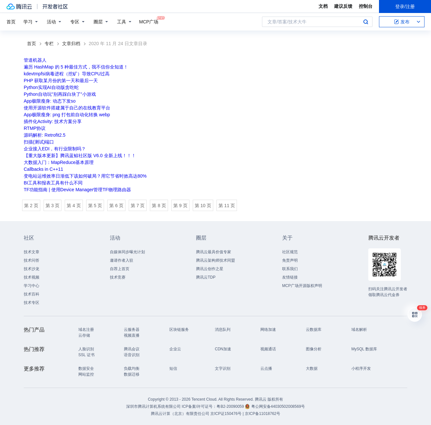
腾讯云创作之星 (209, 269)
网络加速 (268, 329)
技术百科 (31, 294)
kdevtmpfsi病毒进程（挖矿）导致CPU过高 (67, 73)
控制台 (365, 6)
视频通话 (268, 349)
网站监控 (86, 374)
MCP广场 (148, 21)
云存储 (84, 335)
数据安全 (86, 368)
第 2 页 (31, 205)
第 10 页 (203, 205)
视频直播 (131, 335)
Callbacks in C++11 (43, 169)
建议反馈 (343, 6)
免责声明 (290, 260)
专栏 (49, 43)
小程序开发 (361, 368)
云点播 (266, 368)
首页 (11, 21)
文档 (323, 6)
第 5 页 (95, 205)
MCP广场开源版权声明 (302, 285)
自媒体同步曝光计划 (127, 252)
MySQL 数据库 (364, 349)
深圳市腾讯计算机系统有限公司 (153, 406)
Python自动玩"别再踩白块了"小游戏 (60, 94)
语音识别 (131, 355)
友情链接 (290, 277)
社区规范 (290, 252)
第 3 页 (53, 205)
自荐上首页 (119, 269)
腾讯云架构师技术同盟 (215, 260)
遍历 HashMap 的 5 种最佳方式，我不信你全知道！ (76, 66)
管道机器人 (35, 60)
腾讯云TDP (206, 277)
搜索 (365, 21)
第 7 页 (138, 205)
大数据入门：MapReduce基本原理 (59, 162)
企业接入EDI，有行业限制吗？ (55, 148)
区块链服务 (179, 329)
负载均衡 (131, 368)
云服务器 (131, 329)
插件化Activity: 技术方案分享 (53, 121)
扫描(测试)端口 (39, 141)
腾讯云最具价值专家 (213, 252)
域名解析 (359, 329)
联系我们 (290, 269)
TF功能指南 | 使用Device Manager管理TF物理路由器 (77, 189)
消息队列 (222, 329)
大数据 (312, 368)
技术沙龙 (31, 269)
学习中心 (31, 285)
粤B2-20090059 (230, 406)
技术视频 (31, 277)
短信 (173, 368)
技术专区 (31, 302)
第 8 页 (159, 205)
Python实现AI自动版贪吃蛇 (51, 87)
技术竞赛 (117, 277)
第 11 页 (226, 205)
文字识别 (222, 368)
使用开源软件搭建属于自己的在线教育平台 (67, 107)
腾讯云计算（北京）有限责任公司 (180, 413)
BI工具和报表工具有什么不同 (53, 182)
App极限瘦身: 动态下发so (49, 101)
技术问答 (31, 260)
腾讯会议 (131, 349)
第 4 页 (74, 205)
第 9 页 (180, 205)
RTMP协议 (35, 128)
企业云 (175, 349)
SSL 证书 (86, 355)
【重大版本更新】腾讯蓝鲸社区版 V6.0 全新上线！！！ (80, 155)
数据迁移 (131, 374)
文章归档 (71, 43)
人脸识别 (86, 349)
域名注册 (86, 329)
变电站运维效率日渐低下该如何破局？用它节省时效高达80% (85, 176)
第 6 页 (116, 205)
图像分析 (313, 349)
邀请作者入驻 (121, 260)
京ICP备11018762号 (262, 413)
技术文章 (31, 252)
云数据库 (313, 329)
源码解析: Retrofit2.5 (44, 135)
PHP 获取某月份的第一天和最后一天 (61, 80)
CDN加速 (223, 349)
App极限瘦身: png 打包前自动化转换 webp (67, 114)
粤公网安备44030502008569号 (278, 406)
